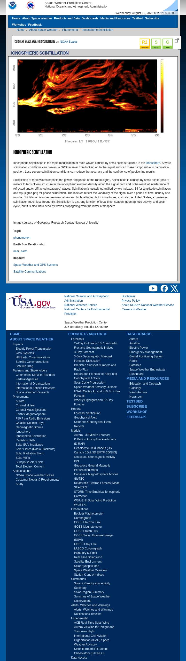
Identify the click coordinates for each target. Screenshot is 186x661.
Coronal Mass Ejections (31, 409)
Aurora (20, 401)
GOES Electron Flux (87, 522)
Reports (76, 409)
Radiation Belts (25, 440)
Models (76, 430)
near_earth (20, 251)
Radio (133, 361)
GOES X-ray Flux (85, 544)
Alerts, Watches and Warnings (90, 605)
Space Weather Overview (90, 570)
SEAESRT (81, 487)
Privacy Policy (131, 300)
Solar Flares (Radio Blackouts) (35, 449)
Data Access (79, 657)
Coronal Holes (25, 405)
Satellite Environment (87, 561)
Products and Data (67, 18)
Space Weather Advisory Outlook (95, 387)
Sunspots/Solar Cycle (30, 462)
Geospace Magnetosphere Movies (96, 474)
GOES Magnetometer (88, 526)
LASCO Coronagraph (88, 548)
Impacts (18, 344)
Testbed (137, 18)
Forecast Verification (87, 413)
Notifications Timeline (87, 614)
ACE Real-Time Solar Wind (91, 622)
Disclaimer (128, 296)
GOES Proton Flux (86, 531)
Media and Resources (115, 18)
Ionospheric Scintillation (98, 30)
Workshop (19, 24)
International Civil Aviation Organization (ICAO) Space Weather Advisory (91, 640)
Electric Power (138, 347)
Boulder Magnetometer (89, 513)
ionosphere (153, 163)
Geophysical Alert (85, 417)
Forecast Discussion (87, 361)
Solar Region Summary (89, 592)
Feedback (34, 24)
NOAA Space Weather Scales (35, 475)
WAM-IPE (80, 505)
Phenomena (70, 30)
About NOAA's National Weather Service (148, 305)
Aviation (134, 343)
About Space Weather (37, 18)
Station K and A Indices (89, 574)
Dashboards (90, 18)
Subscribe (152, 18)
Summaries (78, 579)
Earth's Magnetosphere (31, 414)
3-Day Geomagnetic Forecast (93, 356)
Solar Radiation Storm (30, 453)
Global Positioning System (146, 356)
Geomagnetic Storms (29, 427)
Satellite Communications (29, 271)
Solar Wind (23, 457)
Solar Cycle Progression (89, 382)
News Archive (138, 392)
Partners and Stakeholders (30, 370)
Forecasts (77, 339)
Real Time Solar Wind (88, 557)
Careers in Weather (134, 309)
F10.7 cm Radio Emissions (33, 418)
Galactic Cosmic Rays (30, 423)
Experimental (79, 618)
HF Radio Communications (33, 357)
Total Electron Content (30, 466)
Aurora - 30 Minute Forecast (92, 435)
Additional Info (22, 471)
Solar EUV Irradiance (29, 444)
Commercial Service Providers (35, 375)
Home (16, 18)
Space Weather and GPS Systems (35, 264)
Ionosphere (23, 431)
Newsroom (136, 396)
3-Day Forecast (84, 352)
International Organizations (33, 383)
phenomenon (21, 237)
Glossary (135, 388)
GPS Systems (25, 353)
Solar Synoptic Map (86, 566)
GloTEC (79, 478)
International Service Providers (35, 388)
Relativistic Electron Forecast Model (97, 483)
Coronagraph (82, 518)
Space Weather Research (32, 392)
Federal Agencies (27, 379)
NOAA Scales (69, 41)
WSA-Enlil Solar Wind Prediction (95, 500)
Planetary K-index (85, 553)
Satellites (135, 365)
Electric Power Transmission (34, 348)
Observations (79, 509)
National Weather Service (80, 305)
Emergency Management (145, 352)
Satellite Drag (24, 366)
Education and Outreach (145, 383)
